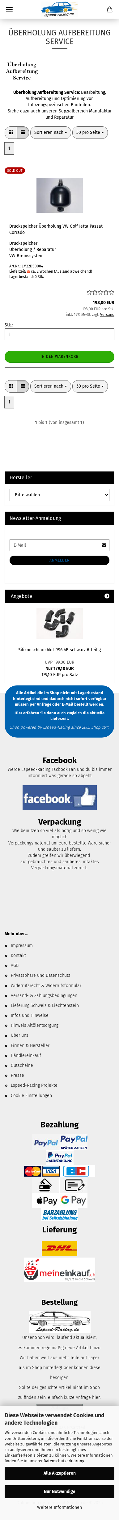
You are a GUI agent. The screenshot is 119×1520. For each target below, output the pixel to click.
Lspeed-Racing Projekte (34, 1085)
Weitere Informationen (59, 1507)
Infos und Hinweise (30, 1015)
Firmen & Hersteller (30, 1045)
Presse (17, 1075)
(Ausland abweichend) (73, 271)
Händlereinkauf (26, 1055)
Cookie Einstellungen (31, 1095)
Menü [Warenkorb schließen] (9, 9)
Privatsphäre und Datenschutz (40, 975)
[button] (11, 132)
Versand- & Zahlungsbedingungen (44, 995)
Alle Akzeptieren (60, 1473)
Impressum (22, 945)
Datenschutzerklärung (64, 1461)
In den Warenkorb (59, 356)
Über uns (19, 1035)
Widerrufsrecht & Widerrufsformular (46, 985)
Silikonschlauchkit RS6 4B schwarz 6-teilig (59, 650)
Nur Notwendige (59, 1491)
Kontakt (18, 955)
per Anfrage (40, 704)
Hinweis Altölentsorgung (34, 1025)
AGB (15, 965)
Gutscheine (22, 1065)
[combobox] (50, 132)
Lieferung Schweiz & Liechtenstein (45, 1005)
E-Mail (67, 704)
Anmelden (59, 560)
